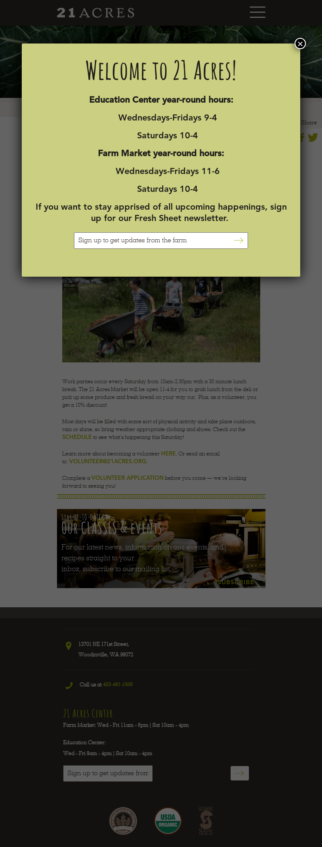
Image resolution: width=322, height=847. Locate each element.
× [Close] (300, 43)
